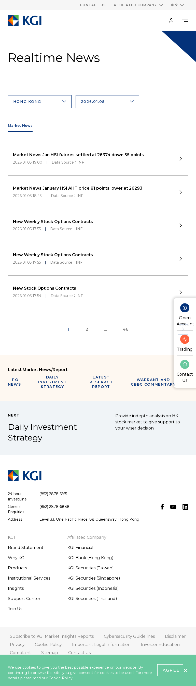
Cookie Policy (61, 678)
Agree (171, 670)
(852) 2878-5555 (53, 494)
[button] (40, 101)
